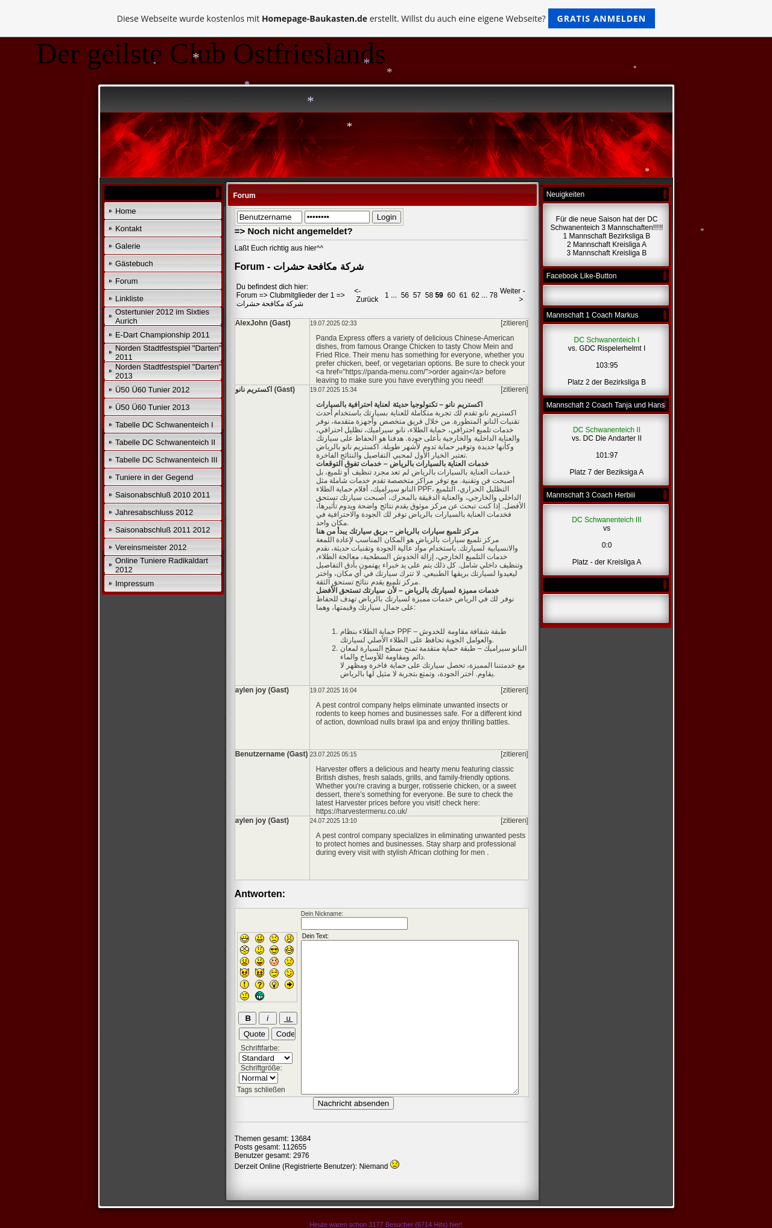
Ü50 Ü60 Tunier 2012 (152, 389)
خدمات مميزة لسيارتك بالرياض (405, 599)
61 (463, 295)
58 (429, 295)
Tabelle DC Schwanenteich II (165, 442)
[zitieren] (514, 323)
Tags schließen (261, 1090)
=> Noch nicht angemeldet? (294, 231)
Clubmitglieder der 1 (302, 295)
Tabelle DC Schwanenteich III (166, 459)
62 (475, 295)
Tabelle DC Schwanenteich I (164, 424)
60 (451, 295)
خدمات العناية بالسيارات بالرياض (460, 472)
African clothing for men (448, 852)
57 (417, 295)
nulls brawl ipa (404, 722)
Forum (126, 281)
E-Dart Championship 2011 (162, 334)
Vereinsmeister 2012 (151, 547)
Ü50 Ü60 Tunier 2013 (152, 407)
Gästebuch (134, 263)
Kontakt (128, 228)
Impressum (134, 583)
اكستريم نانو (497, 413)
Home (125, 211)
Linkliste (129, 298)
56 (405, 295)
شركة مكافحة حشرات (270, 303)
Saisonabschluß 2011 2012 (162, 529)
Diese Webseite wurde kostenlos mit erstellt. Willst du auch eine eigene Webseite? (386, 18)
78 (494, 295)
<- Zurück (366, 295)
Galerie (128, 246)
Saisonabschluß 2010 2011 (162, 494)
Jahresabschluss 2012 (154, 512)
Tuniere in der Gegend (154, 477)
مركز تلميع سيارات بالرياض (457, 540)
